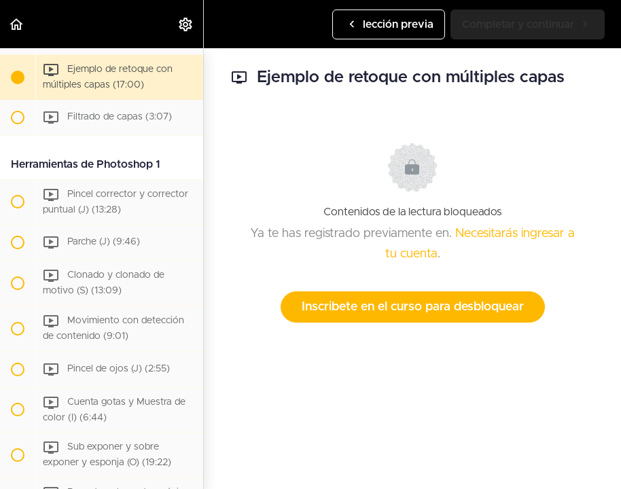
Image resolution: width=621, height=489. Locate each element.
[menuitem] (186, 24)
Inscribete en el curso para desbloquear (413, 307)
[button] (17, 24)
